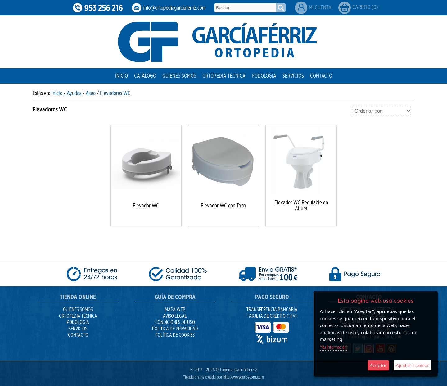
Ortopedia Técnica (224, 76)
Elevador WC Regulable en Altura (301, 205)
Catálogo (145, 76)
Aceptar (378, 365)
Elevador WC (146, 206)
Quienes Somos (179, 76)
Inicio (121, 76)
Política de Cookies (175, 335)
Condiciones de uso (175, 322)
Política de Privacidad (175, 328)
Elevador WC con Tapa (223, 206)
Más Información (333, 347)
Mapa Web (175, 309)
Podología (264, 76)
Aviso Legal (175, 316)
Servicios (293, 76)
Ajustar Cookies (412, 365)
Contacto (321, 76)
